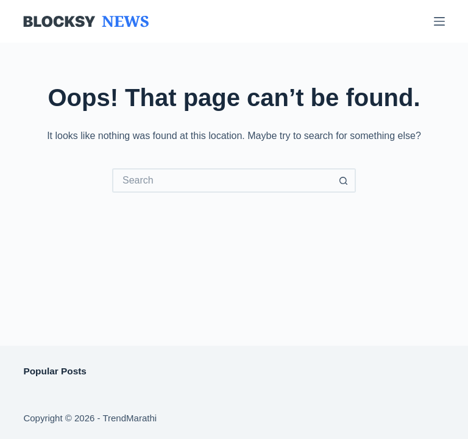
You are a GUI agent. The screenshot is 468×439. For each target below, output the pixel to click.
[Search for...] (222, 180)
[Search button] (344, 180)
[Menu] (439, 21)
